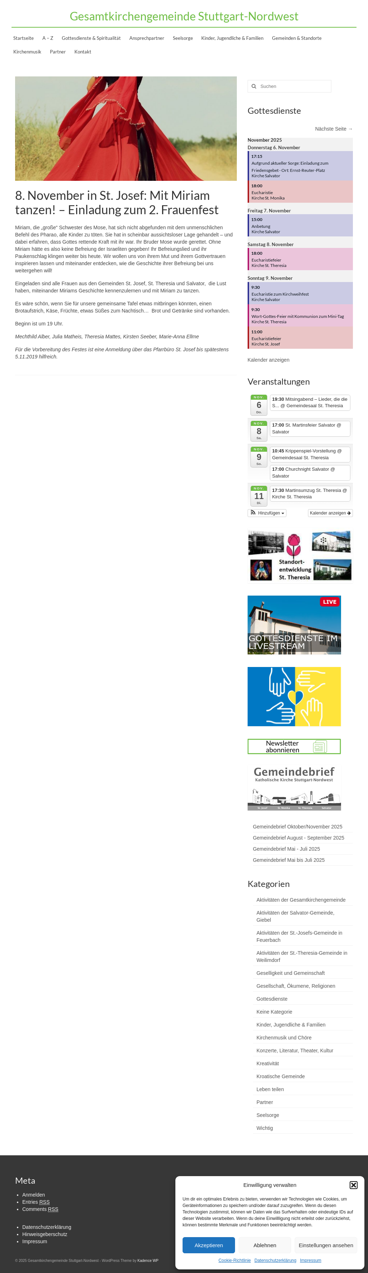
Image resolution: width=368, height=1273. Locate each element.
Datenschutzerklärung (275, 1260)
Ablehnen (264, 1245)
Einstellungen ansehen (326, 1245)
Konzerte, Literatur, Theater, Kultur (295, 1050)
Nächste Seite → (334, 129)
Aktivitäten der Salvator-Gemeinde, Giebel (296, 916)
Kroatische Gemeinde (281, 1076)
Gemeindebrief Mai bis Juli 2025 (289, 860)
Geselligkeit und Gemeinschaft (291, 973)
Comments (40, 1209)
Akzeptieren (208, 1245)
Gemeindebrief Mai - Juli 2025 (286, 849)
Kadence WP (147, 1261)
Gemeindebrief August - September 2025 (299, 838)
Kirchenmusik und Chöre (284, 1038)
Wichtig (265, 1128)
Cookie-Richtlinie (234, 1260)
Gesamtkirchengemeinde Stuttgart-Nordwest (184, 16)
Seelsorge (268, 1115)
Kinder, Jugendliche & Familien (291, 1025)
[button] (353, 1185)
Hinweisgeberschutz (44, 1234)
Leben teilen (270, 1089)
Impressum (310, 1260)
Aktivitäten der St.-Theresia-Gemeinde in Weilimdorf (302, 956)
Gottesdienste (272, 999)
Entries (36, 1202)
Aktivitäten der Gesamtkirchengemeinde (301, 900)
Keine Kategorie (275, 1012)
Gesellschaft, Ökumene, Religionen (296, 986)
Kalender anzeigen (269, 360)
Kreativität (268, 1063)
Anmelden (33, 1195)
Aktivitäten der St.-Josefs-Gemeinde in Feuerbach (299, 936)
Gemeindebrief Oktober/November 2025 (297, 827)
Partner (265, 1102)
